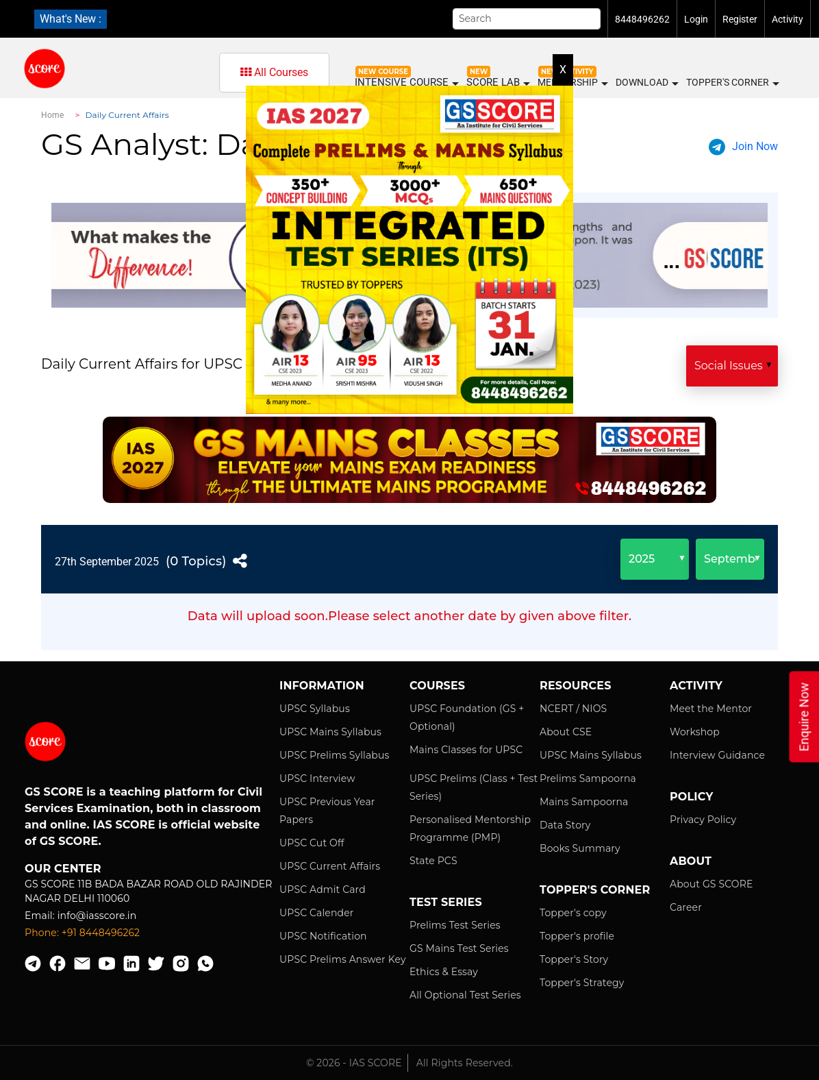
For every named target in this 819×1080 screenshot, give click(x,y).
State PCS (433, 861)
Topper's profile (577, 936)
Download (646, 83)
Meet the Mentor (711, 708)
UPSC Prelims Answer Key (342, 959)
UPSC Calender (316, 913)
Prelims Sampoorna (588, 778)
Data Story (565, 825)
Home (52, 115)
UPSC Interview (317, 778)
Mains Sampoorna (584, 802)
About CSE (566, 732)
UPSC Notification (323, 936)
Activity (787, 19)
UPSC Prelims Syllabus (334, 755)
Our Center (63, 868)
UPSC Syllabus (314, 708)
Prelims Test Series (455, 925)
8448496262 (642, 19)
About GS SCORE (711, 884)
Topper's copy (573, 913)
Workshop (695, 732)
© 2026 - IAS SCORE (354, 1063)
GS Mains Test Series (459, 948)
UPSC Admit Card (322, 889)
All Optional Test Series (465, 995)
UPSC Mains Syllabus (330, 732)
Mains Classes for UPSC (466, 750)
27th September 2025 (107, 561)
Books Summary (580, 848)
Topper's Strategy (582, 983)
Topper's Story (574, 959)
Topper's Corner (732, 83)
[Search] (527, 18)
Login (696, 19)
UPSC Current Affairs (329, 866)
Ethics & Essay (444, 972)
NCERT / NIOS (573, 708)
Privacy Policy (703, 819)
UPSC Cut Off (311, 843)
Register (739, 19)
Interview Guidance (717, 755)
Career (686, 907)
